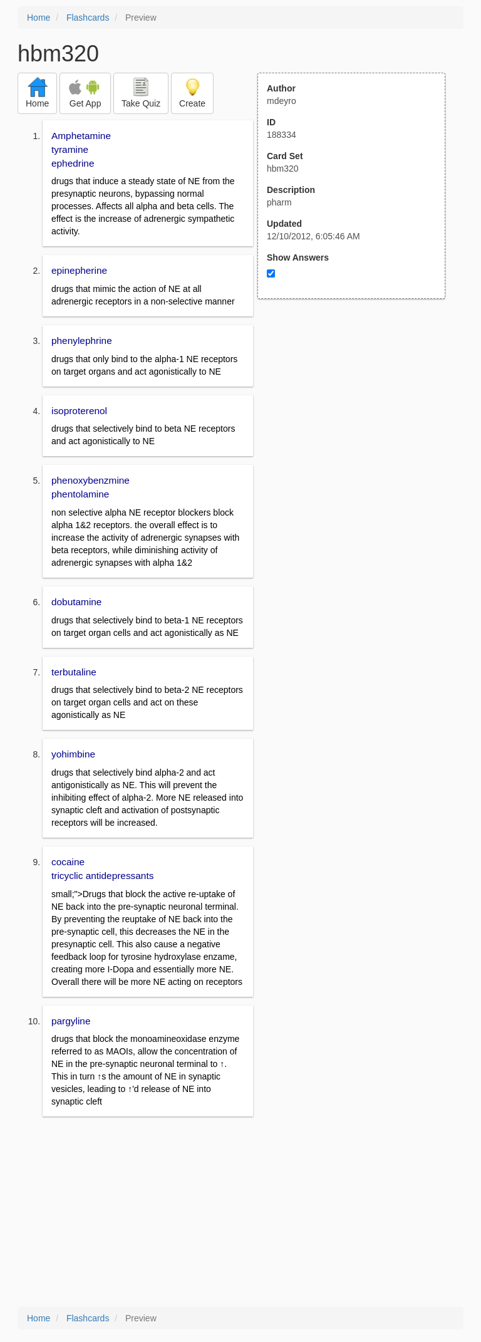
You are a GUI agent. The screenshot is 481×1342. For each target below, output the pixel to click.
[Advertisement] (358, 421)
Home (38, 18)
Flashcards (87, 18)
